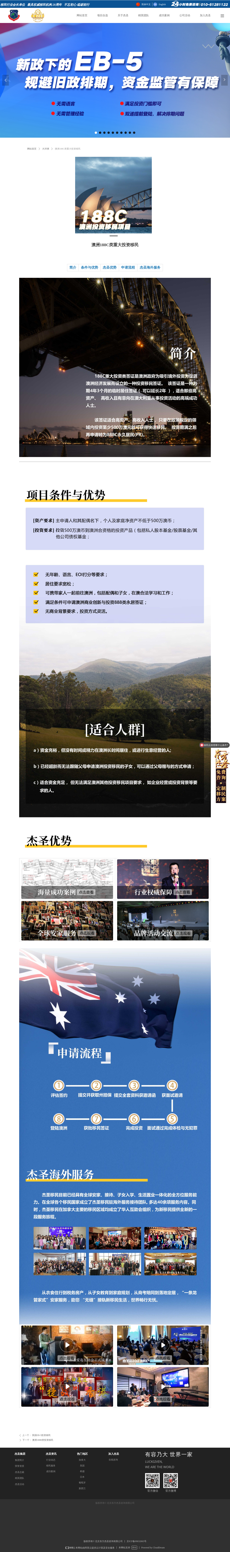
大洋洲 (45, 148)
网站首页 (31, 148)
